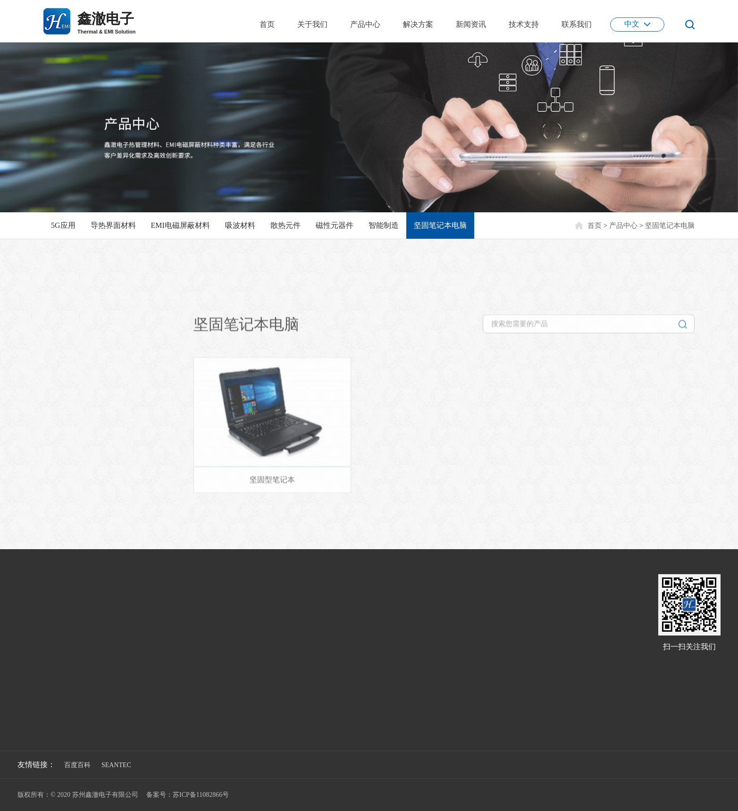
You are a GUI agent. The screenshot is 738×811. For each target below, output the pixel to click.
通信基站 (175, 614)
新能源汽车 (178, 629)
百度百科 (77, 765)
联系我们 (577, 24)
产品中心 (365, 24)
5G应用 (63, 225)
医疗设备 (175, 690)
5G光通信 (176, 599)
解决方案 (418, 24)
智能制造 (384, 225)
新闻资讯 (471, 24)
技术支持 (524, 24)
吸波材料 (240, 225)
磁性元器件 (334, 225)
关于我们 (312, 24)
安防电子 (175, 644)
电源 (169, 674)
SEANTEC (116, 765)
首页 (267, 24)
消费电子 (175, 659)
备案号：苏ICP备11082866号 (187, 794)
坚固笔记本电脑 (440, 225)
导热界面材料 (113, 225)
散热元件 (285, 225)
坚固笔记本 (99, 292)
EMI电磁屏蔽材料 (180, 225)
